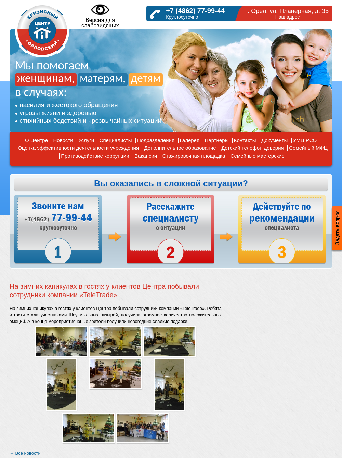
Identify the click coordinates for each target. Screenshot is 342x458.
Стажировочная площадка (193, 156)
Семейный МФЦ (308, 148)
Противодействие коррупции (95, 156)
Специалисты (116, 140)
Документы (274, 140)
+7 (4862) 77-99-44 (195, 10)
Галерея (190, 140)
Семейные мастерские (258, 156)
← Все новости (25, 453)
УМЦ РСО (305, 140)
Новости (63, 140)
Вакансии (145, 156)
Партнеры (217, 140)
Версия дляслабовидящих (100, 15)
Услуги (86, 140)
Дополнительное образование (180, 148)
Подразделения (155, 140)
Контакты (245, 140)
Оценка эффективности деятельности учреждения (78, 148)
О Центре (36, 140)
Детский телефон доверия (252, 148)
